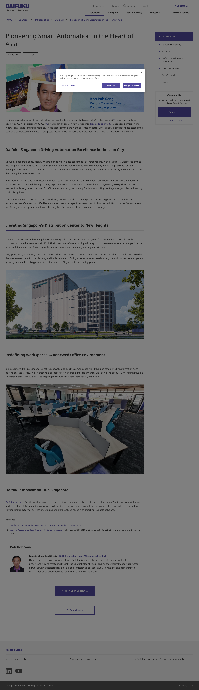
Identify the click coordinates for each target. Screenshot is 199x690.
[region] (100, 80)
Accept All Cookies (132, 85)
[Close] (141, 72)
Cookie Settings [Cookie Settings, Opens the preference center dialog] (69, 85)
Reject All (111, 85)
